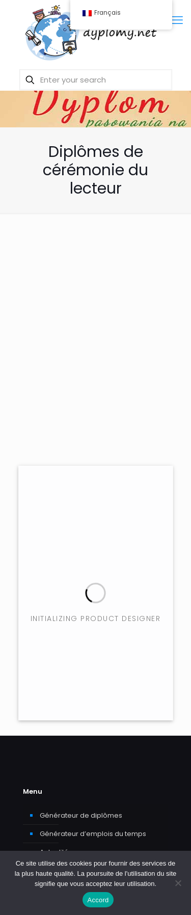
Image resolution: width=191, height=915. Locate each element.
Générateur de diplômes (81, 815)
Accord (98, 900)
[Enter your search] (95, 79)
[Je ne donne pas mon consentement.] (178, 883)
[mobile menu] (177, 20)
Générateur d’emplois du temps (93, 834)
